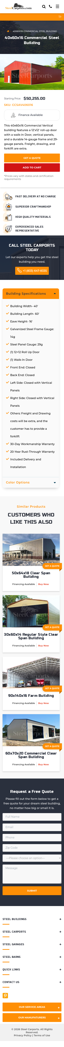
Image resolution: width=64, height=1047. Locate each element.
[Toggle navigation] (57, 6)
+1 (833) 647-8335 (35, 270)
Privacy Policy (22, 1035)
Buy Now (43, 584)
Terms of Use (42, 1035)
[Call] (50, 7)
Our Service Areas (39, 1007)
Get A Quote (53, 567)
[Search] (43, 7)
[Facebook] (5, 995)
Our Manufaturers (39, 1018)
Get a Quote (31, 158)
